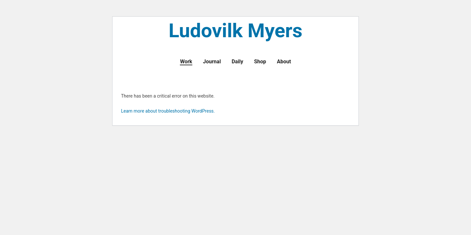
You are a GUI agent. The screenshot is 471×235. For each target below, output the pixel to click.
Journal (212, 61)
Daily (237, 61)
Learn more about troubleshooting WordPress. (168, 111)
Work (186, 61)
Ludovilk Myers (235, 31)
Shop (260, 61)
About (284, 61)
